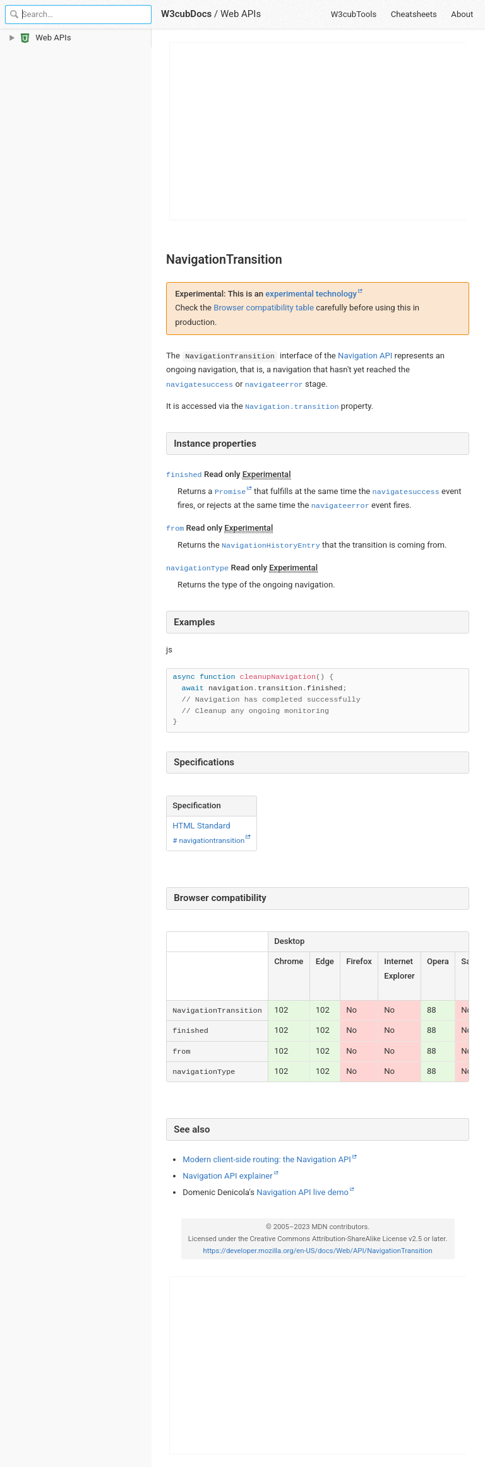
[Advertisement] (318, 131)
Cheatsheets (414, 14)
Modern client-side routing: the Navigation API (267, 1159)
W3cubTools (354, 14)
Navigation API (365, 355)
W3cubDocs (186, 14)
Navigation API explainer (227, 1176)
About (462, 14)
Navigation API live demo (302, 1192)
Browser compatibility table (263, 307)
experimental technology (311, 293)
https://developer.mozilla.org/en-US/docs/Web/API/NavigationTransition (317, 1251)
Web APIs (240, 14)
